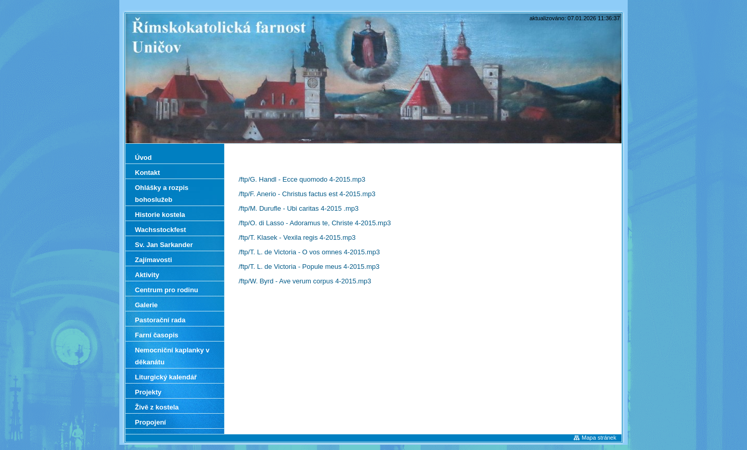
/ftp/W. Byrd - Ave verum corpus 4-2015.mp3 (305, 281)
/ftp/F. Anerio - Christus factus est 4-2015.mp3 (307, 194)
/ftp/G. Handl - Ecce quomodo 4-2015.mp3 (302, 179)
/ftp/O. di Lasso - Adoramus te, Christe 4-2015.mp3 (315, 223)
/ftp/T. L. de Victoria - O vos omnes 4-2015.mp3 (309, 252)
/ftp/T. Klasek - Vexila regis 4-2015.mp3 (297, 237)
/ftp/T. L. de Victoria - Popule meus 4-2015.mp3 (309, 266)
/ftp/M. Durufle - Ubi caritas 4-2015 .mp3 (298, 208)
